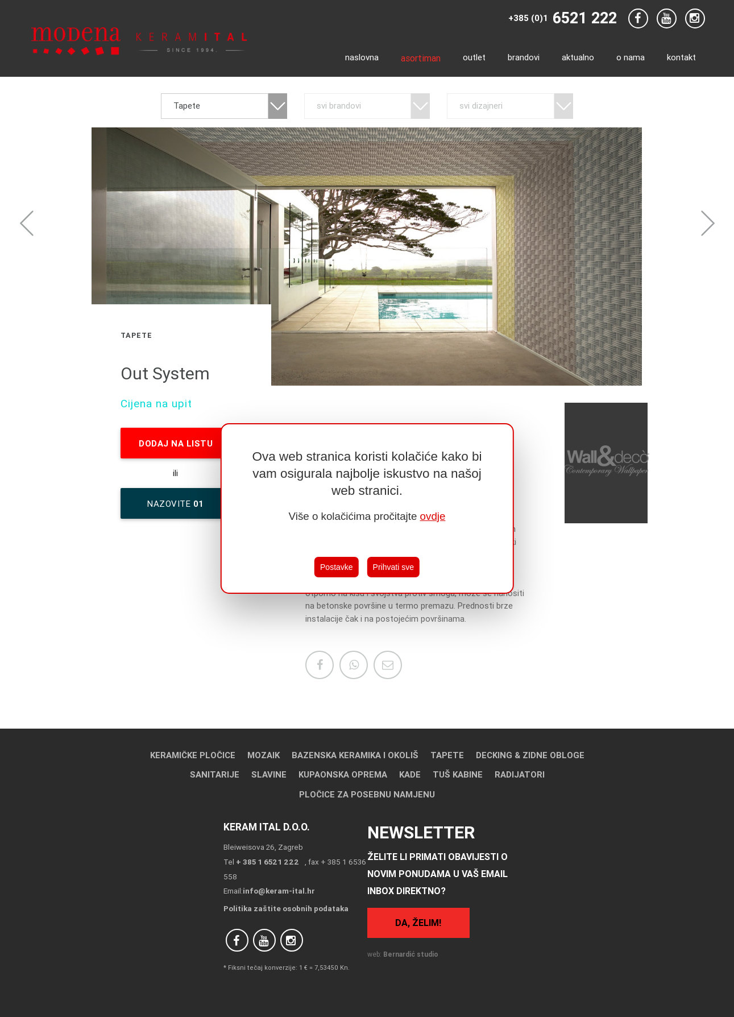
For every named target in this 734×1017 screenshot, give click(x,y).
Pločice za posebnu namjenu (367, 794)
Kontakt (681, 57)
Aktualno (578, 57)
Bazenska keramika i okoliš (355, 755)
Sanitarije (214, 774)
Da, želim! (418, 922)
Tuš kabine (458, 774)
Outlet (474, 57)
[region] (366, 508)
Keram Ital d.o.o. (266, 826)
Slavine (269, 774)
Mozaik (263, 755)
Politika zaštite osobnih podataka (286, 908)
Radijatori (520, 774)
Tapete (447, 755)
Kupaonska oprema (342, 774)
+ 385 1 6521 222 (267, 862)
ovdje (433, 516)
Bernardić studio (410, 954)
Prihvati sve (393, 567)
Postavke (336, 567)
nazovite (175, 508)
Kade (410, 774)
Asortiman (421, 58)
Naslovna (362, 57)
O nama (630, 57)
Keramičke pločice (192, 755)
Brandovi (524, 57)
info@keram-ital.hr (279, 891)
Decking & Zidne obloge (530, 755)
